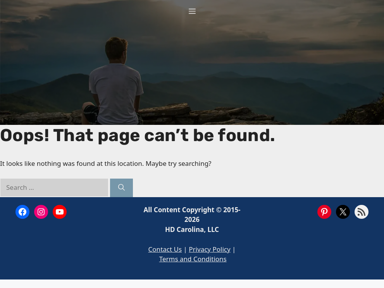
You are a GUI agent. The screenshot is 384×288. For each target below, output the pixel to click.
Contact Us (165, 249)
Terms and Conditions (193, 258)
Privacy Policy (209, 249)
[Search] (121, 188)
